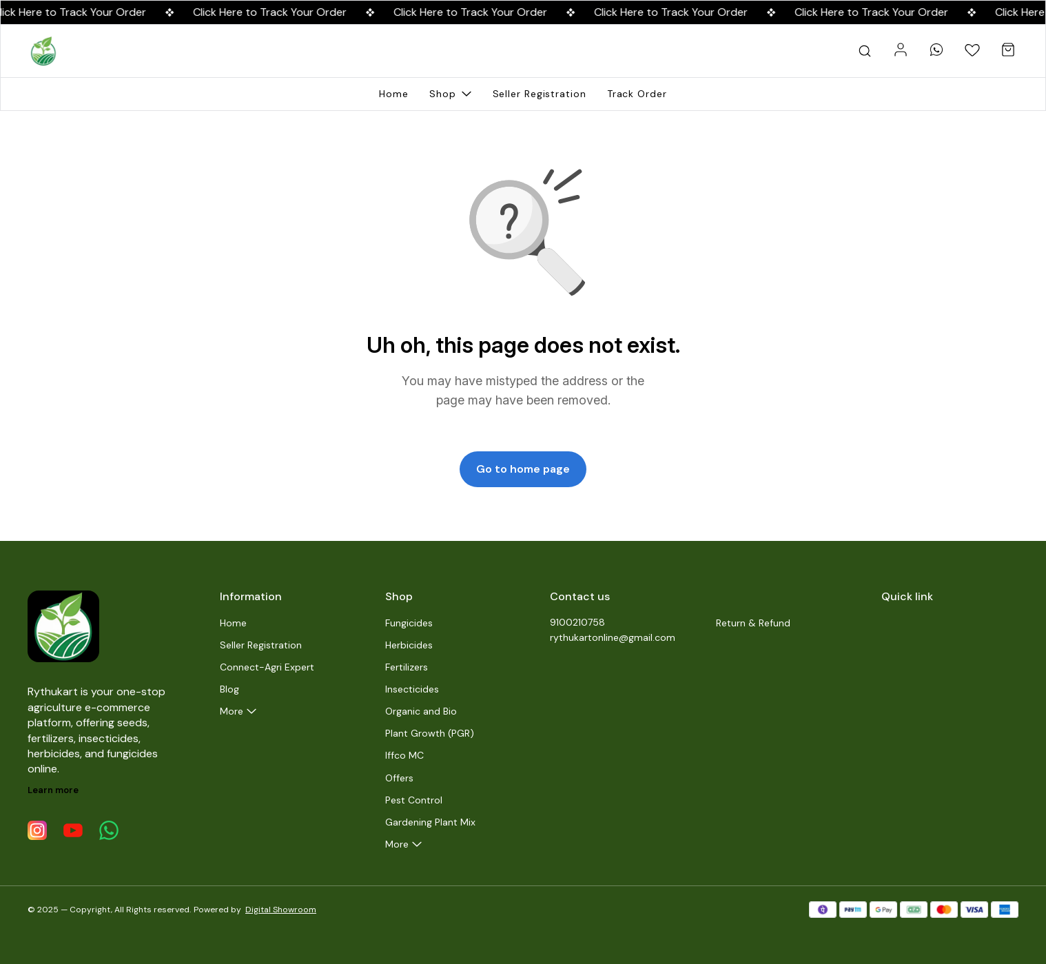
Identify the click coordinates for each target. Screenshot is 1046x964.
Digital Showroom (280, 909)
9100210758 (577, 622)
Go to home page (523, 469)
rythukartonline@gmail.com (612, 637)
